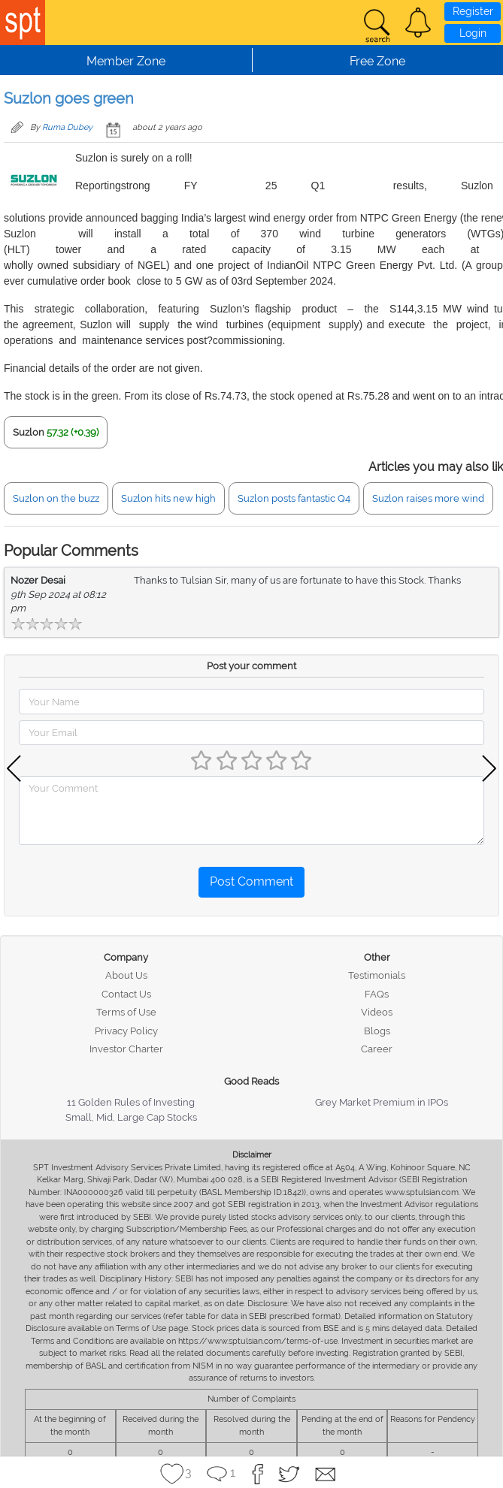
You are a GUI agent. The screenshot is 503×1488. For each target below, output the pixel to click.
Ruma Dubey (67, 127)
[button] (418, 23)
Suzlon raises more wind (428, 498)
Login (472, 33)
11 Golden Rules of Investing (131, 1102)
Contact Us (126, 994)
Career (376, 1049)
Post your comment (251, 666)
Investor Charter (126, 1049)
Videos (376, 1012)
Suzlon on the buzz (56, 498)
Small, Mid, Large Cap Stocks (131, 1117)
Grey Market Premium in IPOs (381, 1102)
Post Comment (251, 881)
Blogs (377, 1031)
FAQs (377, 994)
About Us (126, 975)
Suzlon (28, 432)
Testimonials (376, 975)
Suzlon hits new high (168, 498)
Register (473, 11)
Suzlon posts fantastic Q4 (294, 498)
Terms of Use (126, 1012)
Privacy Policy (126, 1031)
